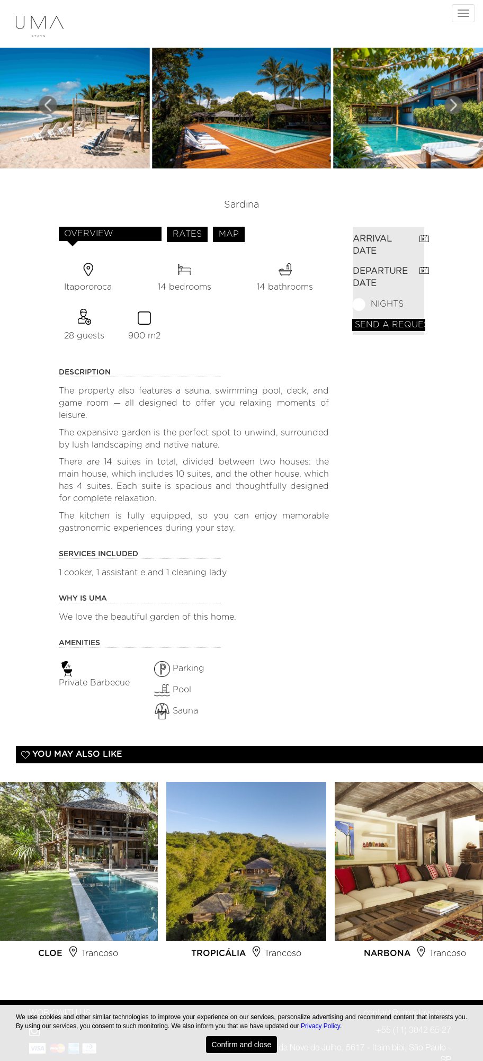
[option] (246, 874)
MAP (229, 234)
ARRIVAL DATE (372, 245)
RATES (187, 234)
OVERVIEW (88, 233)
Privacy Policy (320, 1026)
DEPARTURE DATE (380, 277)
